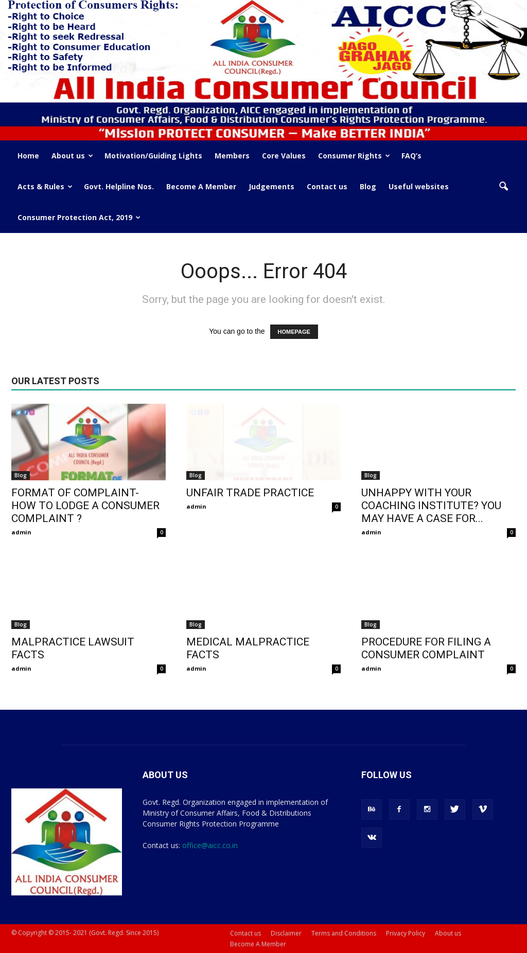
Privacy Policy (405, 933)
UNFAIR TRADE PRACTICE (250, 493)
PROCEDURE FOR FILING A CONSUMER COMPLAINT (426, 648)
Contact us (327, 186)
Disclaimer (286, 933)
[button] (503, 186)
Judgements (271, 186)
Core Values (284, 155)
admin (21, 532)
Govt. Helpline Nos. (119, 186)
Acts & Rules (45, 186)
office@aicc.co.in (210, 845)
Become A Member (201, 186)
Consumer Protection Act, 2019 (78, 217)
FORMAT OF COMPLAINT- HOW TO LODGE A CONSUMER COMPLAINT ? (85, 506)
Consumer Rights (354, 155)
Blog (368, 186)
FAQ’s (411, 155)
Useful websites (419, 186)
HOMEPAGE (294, 332)
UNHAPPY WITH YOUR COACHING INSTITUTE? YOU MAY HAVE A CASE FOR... (431, 506)
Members (232, 155)
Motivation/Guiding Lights (153, 155)
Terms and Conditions (343, 933)
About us (72, 155)
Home (28, 155)
